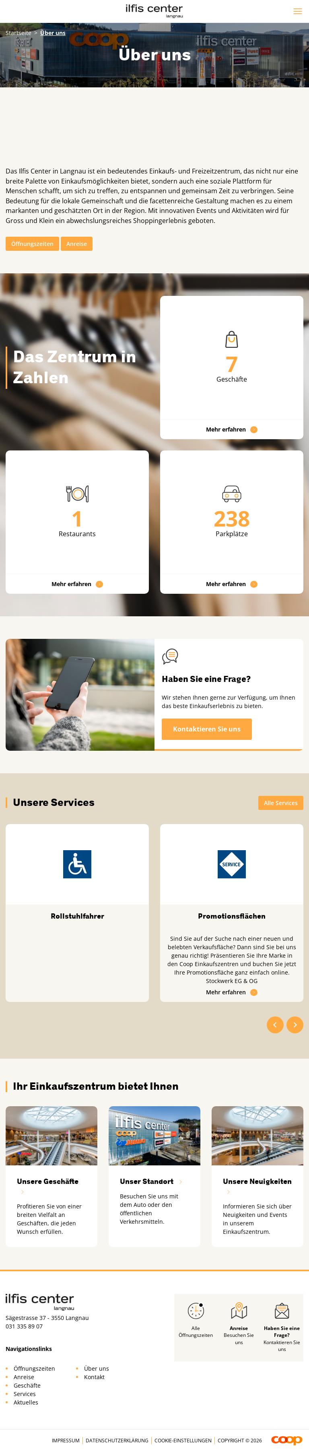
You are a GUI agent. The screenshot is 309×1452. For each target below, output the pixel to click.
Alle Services (281, 803)
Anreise (76, 244)
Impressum (66, 1440)
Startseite (18, 33)
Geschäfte (27, 1385)
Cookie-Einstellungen (183, 1440)
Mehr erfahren (232, 429)
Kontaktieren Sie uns (207, 729)
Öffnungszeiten (32, 244)
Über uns (96, 1368)
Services (25, 1394)
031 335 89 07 (24, 1326)
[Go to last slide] (275, 1024)
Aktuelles (26, 1402)
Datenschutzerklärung (117, 1440)
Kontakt (94, 1377)
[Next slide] (294, 1024)
